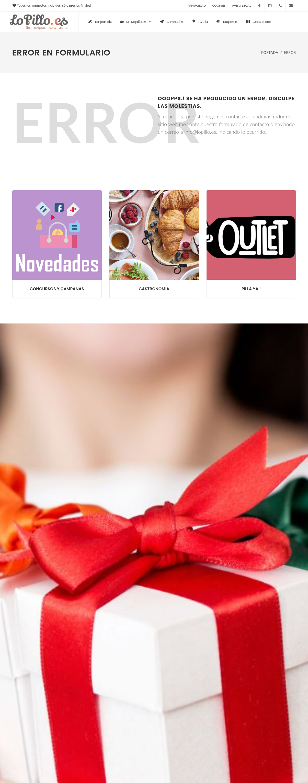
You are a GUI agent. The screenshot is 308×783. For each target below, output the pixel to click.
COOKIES (218, 5)
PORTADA (269, 53)
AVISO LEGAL (241, 5)
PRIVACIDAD (196, 5)
